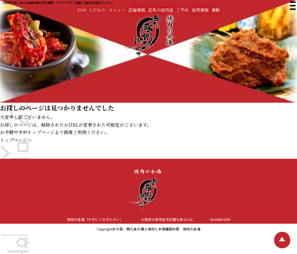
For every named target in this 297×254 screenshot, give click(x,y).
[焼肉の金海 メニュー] (292, 7)
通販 (215, 10)
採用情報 (200, 10)
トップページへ (16, 140)
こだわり (97, 10)
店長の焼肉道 (160, 10)
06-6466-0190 (220, 219)
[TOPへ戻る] (282, 240)
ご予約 (182, 10)
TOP (81, 10)
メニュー (117, 10)
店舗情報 (136, 10)
